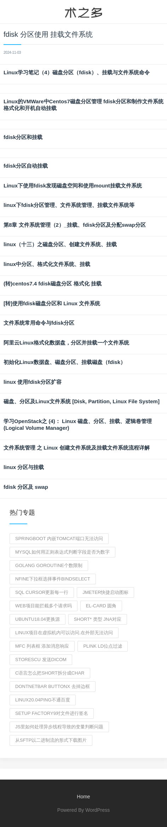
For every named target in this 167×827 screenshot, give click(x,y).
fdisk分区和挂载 (23, 137)
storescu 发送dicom (41, 659)
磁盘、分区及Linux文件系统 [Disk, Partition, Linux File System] (82, 401)
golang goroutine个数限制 (48, 565)
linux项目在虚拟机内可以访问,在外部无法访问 (64, 632)
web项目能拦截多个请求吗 (43, 605)
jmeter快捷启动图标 (105, 592)
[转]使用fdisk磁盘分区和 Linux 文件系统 (52, 303)
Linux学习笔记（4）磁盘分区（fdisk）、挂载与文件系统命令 (77, 72)
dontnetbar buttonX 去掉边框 (52, 686)
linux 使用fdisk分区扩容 (33, 382)
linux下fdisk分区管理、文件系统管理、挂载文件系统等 (69, 205)
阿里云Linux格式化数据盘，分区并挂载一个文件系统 (66, 343)
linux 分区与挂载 (24, 467)
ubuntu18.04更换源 (37, 619)
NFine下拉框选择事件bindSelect (52, 579)
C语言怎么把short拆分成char (50, 673)
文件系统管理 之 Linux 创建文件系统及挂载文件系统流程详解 (77, 448)
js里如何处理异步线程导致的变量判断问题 (59, 726)
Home (83, 796)
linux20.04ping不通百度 (42, 699)
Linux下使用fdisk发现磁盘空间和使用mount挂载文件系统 (73, 186)
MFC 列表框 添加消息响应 (42, 646)
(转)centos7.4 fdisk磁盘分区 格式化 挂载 (53, 284)
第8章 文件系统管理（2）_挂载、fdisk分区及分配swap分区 (75, 225)
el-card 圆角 (101, 605)
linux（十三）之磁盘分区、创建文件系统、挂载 (60, 244)
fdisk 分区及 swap (26, 487)
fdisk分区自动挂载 (26, 166)
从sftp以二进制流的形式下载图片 (51, 740)
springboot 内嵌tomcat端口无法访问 (59, 538)
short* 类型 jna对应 (97, 619)
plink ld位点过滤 (102, 646)
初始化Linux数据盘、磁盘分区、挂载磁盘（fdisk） (65, 362)
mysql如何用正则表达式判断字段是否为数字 (62, 552)
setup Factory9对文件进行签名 (51, 713)
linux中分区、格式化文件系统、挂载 (47, 264)
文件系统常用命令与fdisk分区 (39, 323)
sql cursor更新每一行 (41, 592)
